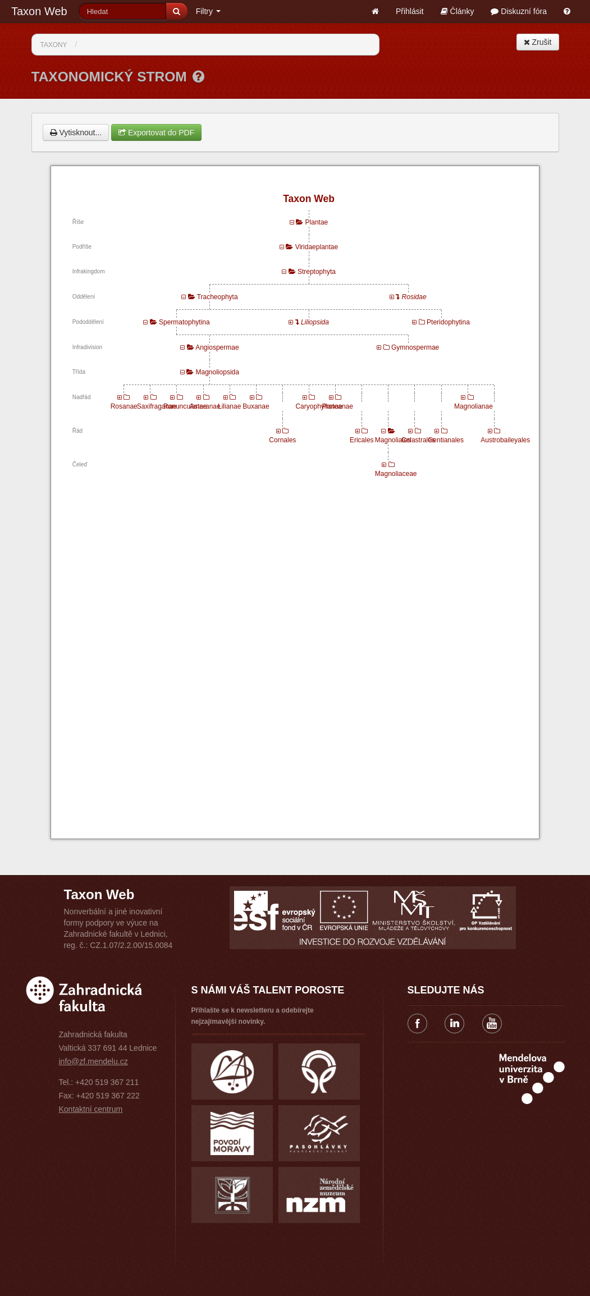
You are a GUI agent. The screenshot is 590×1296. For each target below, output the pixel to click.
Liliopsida (315, 322)
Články (457, 11)
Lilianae (229, 406)
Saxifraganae (157, 406)
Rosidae (414, 297)
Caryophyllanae (318, 406)
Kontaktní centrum (91, 1109)
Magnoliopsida (217, 372)
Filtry (208, 11)
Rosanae (124, 406)
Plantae (316, 222)
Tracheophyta (217, 297)
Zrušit (538, 42)
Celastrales (418, 440)
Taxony (53, 45)
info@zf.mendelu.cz (93, 1061)
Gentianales (446, 440)
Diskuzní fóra (519, 11)
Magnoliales (393, 440)
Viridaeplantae (317, 247)
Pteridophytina (448, 322)
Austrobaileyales (505, 440)
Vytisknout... (76, 132)
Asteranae (205, 406)
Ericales (362, 440)
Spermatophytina (184, 322)
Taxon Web (39, 11)
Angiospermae (217, 347)
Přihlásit (410, 11)
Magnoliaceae (396, 474)
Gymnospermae (415, 347)
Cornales (282, 440)
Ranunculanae (185, 406)
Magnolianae (473, 406)
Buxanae (256, 406)
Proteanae (337, 406)
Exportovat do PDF (156, 132)
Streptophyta (317, 272)
